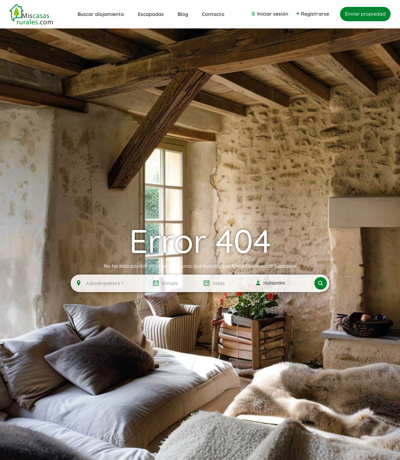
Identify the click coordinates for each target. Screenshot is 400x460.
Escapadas (151, 14)
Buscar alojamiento (101, 14)
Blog (183, 14)
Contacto (213, 14)
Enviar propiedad (365, 14)
